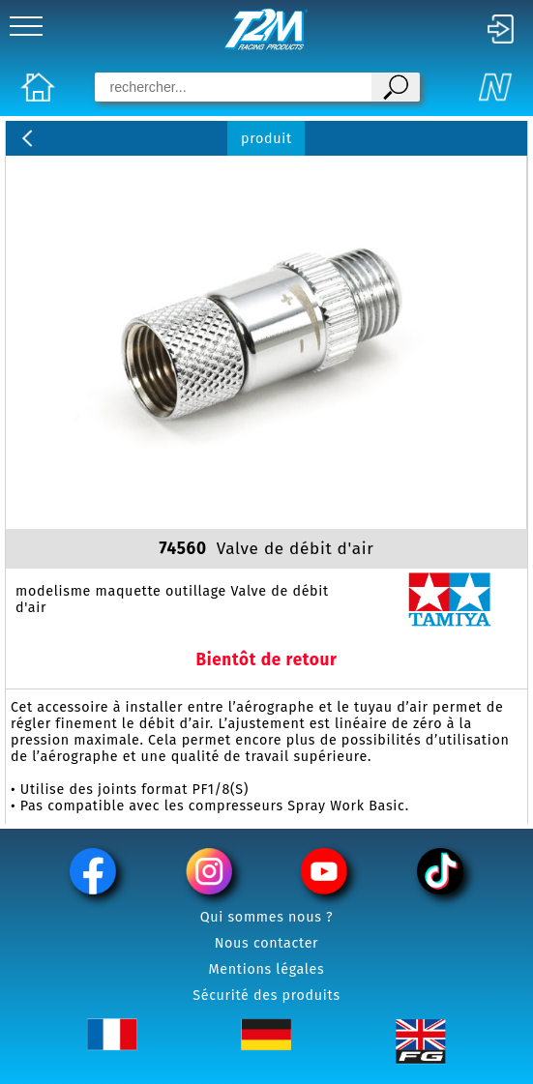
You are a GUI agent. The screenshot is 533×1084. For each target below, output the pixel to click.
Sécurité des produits (266, 995)
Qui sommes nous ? (267, 917)
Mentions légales (267, 969)
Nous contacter (267, 943)
